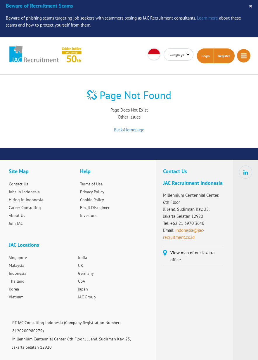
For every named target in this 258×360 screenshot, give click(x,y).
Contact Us (18, 184)
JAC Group (87, 297)
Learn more (207, 18)
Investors (88, 215)
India (82, 257)
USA (81, 281)
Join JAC (16, 223)
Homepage (134, 130)
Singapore (18, 257)
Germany (86, 273)
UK (80, 265)
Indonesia (17, 273)
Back (118, 130)
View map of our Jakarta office (192, 256)
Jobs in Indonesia (24, 191)
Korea (14, 289)
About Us (17, 215)
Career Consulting (25, 207)
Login (206, 56)
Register (224, 56)
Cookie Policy (92, 199)
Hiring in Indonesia (26, 199)
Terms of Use (91, 184)
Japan (83, 289)
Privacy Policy (92, 191)
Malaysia (16, 265)
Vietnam (16, 297)
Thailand (17, 281)
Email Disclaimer (95, 207)
